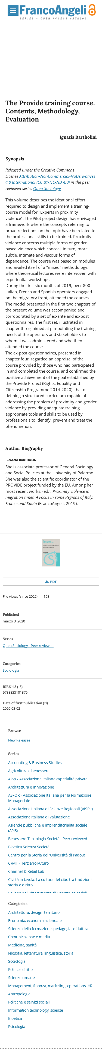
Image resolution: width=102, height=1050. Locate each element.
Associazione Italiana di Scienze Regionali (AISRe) (50, 808)
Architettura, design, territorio (34, 912)
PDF (53, 581)
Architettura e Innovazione (31, 787)
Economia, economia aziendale (34, 920)
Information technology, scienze (35, 1010)
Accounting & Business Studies (35, 762)
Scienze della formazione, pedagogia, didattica (48, 928)
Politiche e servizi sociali (29, 1002)
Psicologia (16, 1026)
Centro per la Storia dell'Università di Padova (46, 855)
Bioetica (15, 1018)
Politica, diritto (20, 969)
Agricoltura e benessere (29, 770)
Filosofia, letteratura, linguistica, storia (40, 953)
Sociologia (11, 670)
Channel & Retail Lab (26, 871)
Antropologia (19, 993)
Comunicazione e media (29, 936)
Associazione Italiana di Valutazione (39, 817)
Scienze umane (21, 977)
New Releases (19, 740)
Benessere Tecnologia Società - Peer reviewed (47, 838)
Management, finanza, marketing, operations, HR (50, 985)
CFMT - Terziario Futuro (28, 863)
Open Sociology (47, 188)
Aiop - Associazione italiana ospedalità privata (48, 778)
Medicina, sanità (22, 945)
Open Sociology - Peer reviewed (28, 645)
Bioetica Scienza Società (29, 846)
